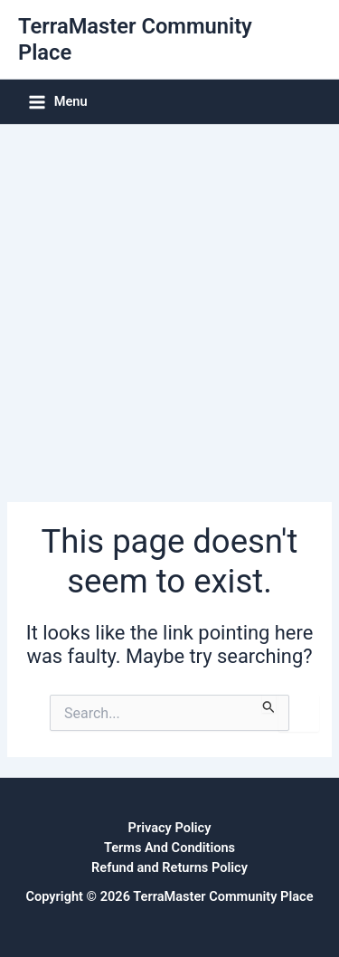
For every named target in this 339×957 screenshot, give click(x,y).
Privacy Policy (170, 828)
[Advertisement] (169, 303)
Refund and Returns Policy (169, 867)
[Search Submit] (269, 704)
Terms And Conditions (169, 847)
